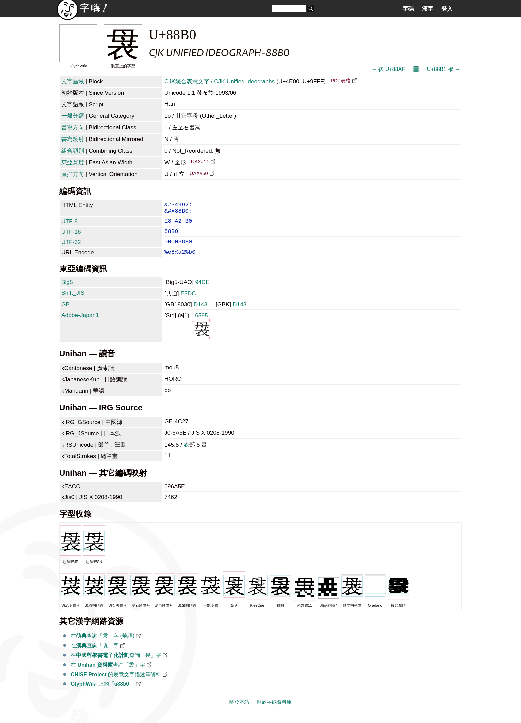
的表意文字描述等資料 (116, 683)
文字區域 (72, 81)
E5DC (188, 302)
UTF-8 (69, 224)
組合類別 (72, 150)
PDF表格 (340, 80)
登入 (447, 8)
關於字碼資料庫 (274, 710)
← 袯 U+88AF (388, 69)
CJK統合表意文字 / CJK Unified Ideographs (219, 81)
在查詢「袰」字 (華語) (102, 644)
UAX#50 (199, 173)
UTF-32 (71, 248)
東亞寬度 (72, 162)
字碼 (408, 8)
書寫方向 (72, 127)
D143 (200, 313)
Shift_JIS (72, 301)
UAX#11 (200, 161)
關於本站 (239, 710)
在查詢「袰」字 (95, 654)
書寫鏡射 (72, 139)
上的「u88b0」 (102, 692)
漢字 (427, 8)
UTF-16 (71, 236)
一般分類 (72, 115)
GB (65, 313)
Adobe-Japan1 (80, 323)
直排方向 (72, 174)
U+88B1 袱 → (443, 69)
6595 (201, 334)
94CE (202, 290)
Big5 (67, 290)
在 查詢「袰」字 (108, 673)
